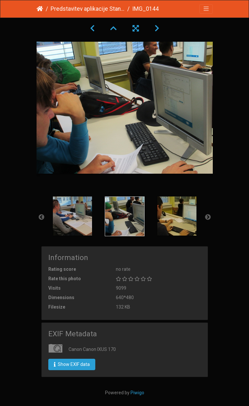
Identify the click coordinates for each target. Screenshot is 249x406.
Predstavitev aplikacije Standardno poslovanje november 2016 (88, 9)
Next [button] (208, 217)
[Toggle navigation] (206, 9)
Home (40, 9)
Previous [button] (41, 217)
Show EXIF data (72, 364)
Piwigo (137, 392)
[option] (72, 216)
